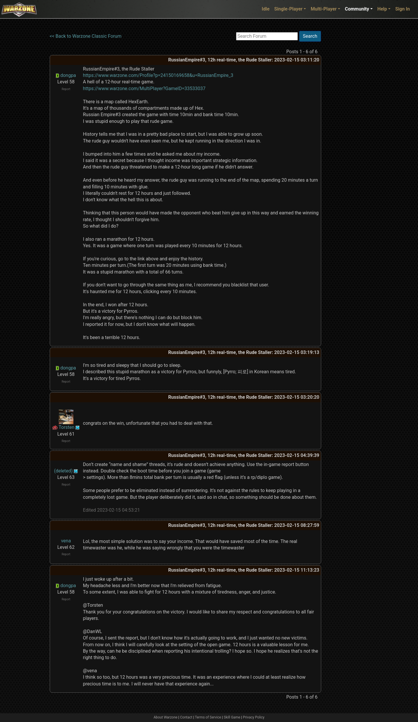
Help (382, 9)
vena (66, 541)
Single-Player (288, 9)
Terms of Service (208, 717)
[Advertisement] (345, 118)
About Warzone (166, 717)
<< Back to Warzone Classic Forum (86, 36)
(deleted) (63, 471)
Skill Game (232, 717)
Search (310, 36)
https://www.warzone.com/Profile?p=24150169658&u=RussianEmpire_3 (158, 75)
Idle (266, 9)
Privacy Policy (253, 717)
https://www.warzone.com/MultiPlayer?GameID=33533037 (144, 88)
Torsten (66, 427)
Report (66, 89)
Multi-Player (324, 9)
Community (357, 9)
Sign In (402, 9)
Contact (186, 717)
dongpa (68, 75)
